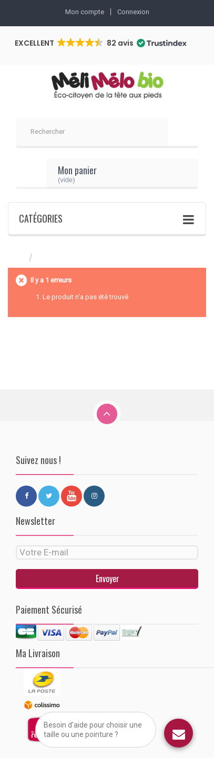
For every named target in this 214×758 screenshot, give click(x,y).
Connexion (133, 11)
